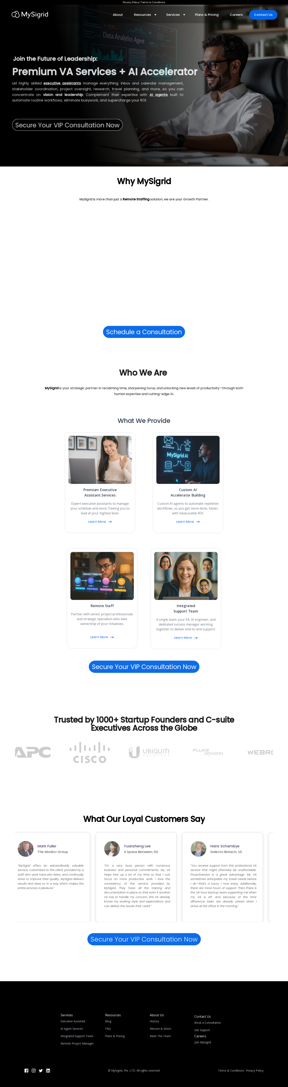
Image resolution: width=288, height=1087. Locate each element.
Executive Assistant (73, 1021)
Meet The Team (160, 1036)
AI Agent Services (72, 1028)
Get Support (202, 1030)
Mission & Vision (160, 1028)
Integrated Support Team (77, 1036)
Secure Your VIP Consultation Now (144, 666)
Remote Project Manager (77, 1043)
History (154, 1021)
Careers (236, 14)
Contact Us (263, 14)
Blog (108, 1021)
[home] (30, 15)
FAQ (108, 1028)
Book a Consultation (207, 1022)
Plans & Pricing (207, 14)
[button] (144, 15)
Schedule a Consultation (144, 332)
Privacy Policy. (255, 1070)
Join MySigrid (202, 1042)
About (118, 14)
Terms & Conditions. (231, 1070)
